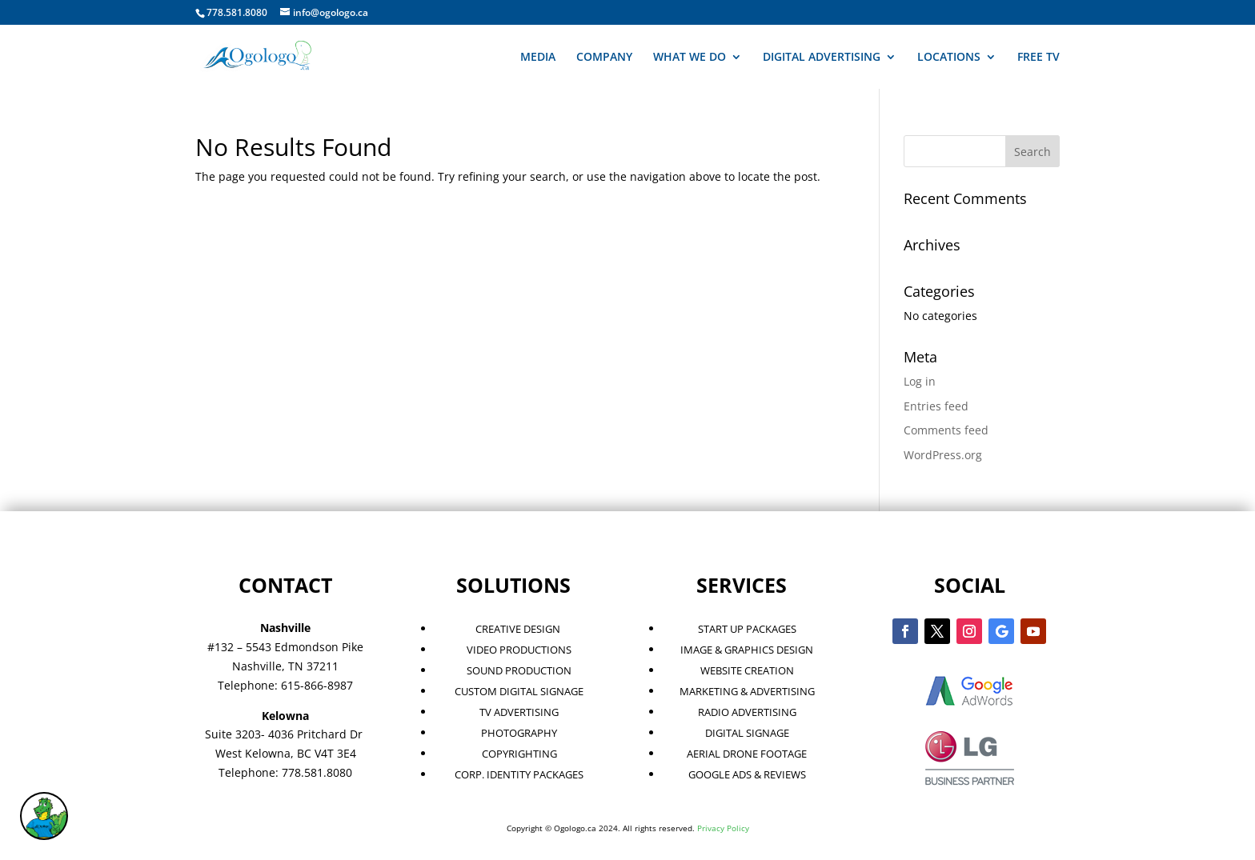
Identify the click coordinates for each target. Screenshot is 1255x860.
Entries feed (936, 406)
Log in (920, 381)
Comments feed (946, 430)
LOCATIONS (948, 57)
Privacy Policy (723, 828)
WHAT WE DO (689, 57)
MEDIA (537, 57)
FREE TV (1038, 57)
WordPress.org (943, 454)
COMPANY (604, 57)
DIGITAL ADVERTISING (821, 57)
